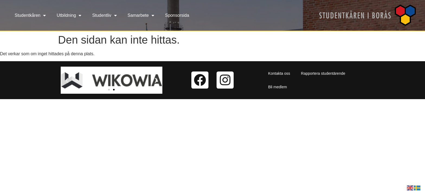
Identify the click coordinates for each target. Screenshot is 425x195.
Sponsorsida (177, 15)
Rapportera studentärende (323, 73)
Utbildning (69, 15)
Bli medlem (277, 87)
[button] (66, 80)
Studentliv (104, 15)
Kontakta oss (279, 73)
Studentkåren (30, 15)
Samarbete (141, 15)
